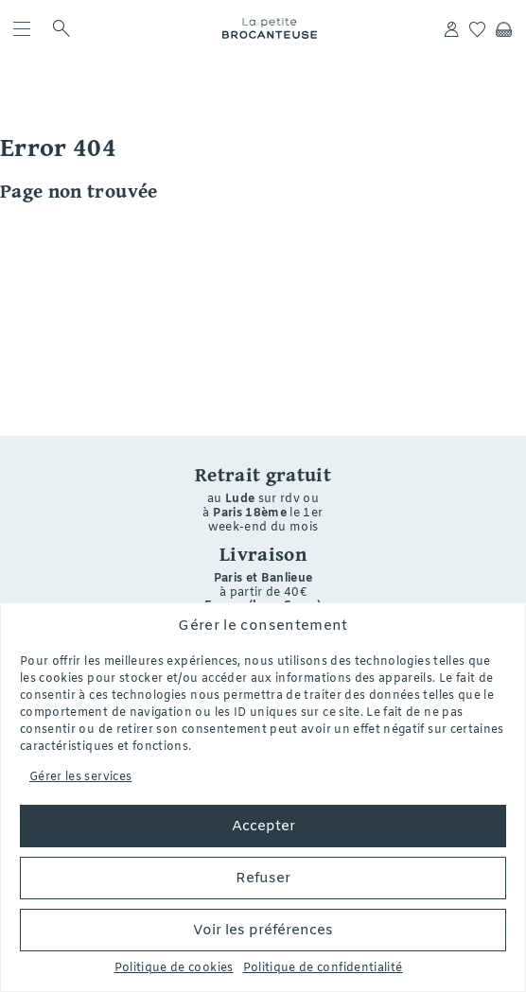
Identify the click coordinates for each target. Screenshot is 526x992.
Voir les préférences (263, 930)
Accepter (263, 826)
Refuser (263, 878)
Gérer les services (80, 777)
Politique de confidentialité (323, 968)
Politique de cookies (174, 968)
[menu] (25, 28)
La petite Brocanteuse (270, 28)
